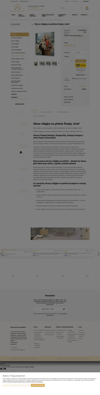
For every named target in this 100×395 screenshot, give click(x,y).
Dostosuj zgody (25, 385)
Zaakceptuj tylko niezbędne (11, 385)
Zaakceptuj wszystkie (38, 385)
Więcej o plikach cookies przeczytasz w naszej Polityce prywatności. (23, 381)
